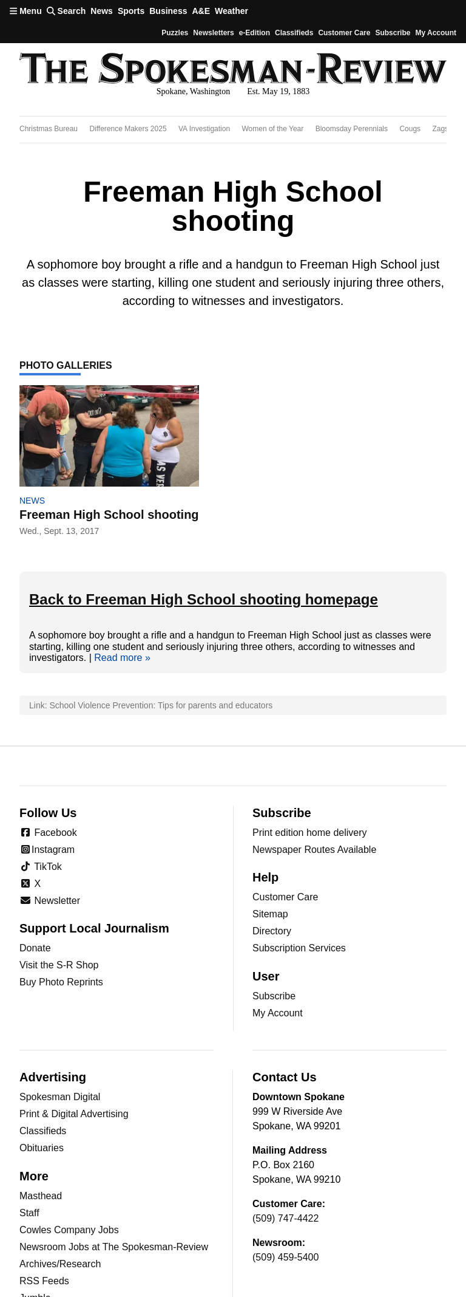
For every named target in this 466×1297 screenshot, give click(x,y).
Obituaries (41, 1148)
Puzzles (174, 33)
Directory (271, 931)
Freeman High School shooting (109, 514)
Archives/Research (60, 1264)
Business (168, 11)
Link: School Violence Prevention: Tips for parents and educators (150, 705)
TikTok (40, 866)
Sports (131, 11)
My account (435, 33)
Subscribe (392, 33)
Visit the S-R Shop (58, 965)
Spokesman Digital (59, 1097)
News (101, 11)
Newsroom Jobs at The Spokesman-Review (113, 1247)
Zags (440, 129)
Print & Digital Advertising (74, 1114)
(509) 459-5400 (285, 1257)
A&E (201, 11)
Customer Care (344, 33)
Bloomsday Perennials (352, 129)
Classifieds (294, 33)
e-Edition (254, 33)
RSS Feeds (44, 1281)
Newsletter (49, 900)
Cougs (409, 129)
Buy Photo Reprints (61, 982)
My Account (277, 1013)
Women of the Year (272, 129)
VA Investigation (204, 129)
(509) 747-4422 (285, 1218)
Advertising (52, 1077)
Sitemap (270, 914)
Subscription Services (299, 948)
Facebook (48, 832)
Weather (231, 11)
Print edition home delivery (309, 832)
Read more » (122, 657)
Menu (26, 11)
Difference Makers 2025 (127, 129)
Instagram (47, 849)
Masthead (40, 1196)
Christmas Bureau (48, 129)
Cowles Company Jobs (69, 1230)
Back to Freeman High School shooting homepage (203, 599)
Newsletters (213, 33)
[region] (233, 130)
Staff (29, 1213)
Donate (35, 948)
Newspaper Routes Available (314, 849)
